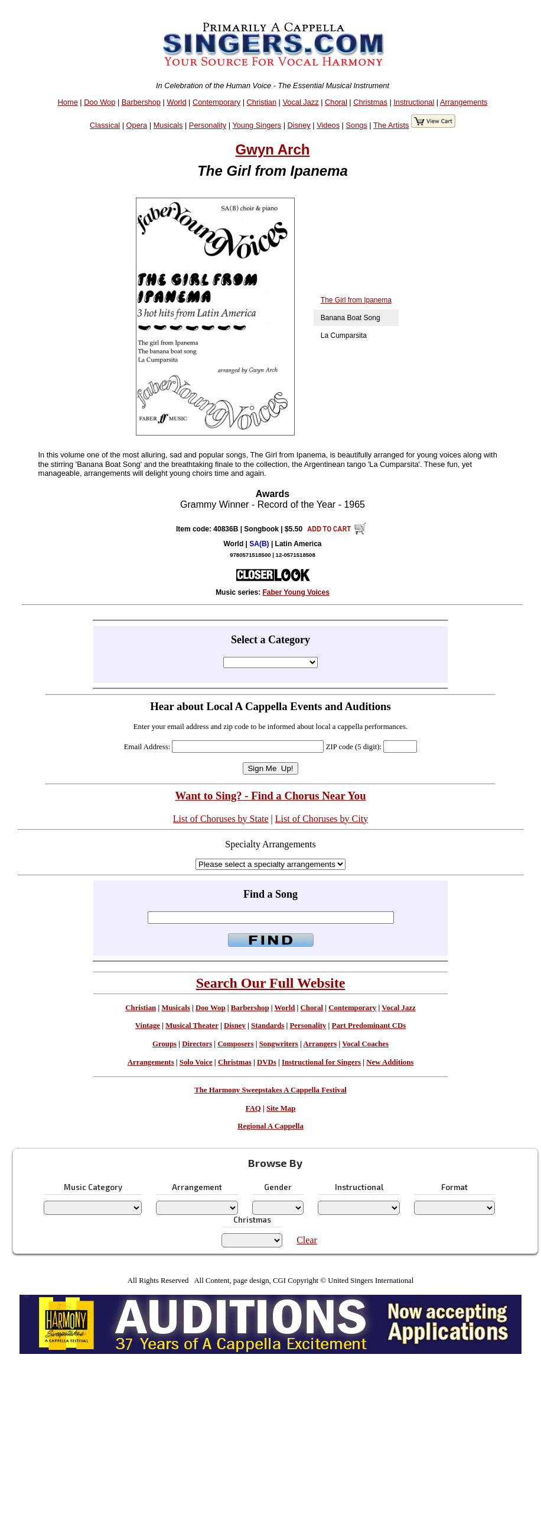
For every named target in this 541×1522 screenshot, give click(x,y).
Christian (262, 102)
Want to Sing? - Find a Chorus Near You (270, 795)
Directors (197, 1044)
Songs (356, 125)
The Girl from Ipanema (356, 300)
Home (68, 102)
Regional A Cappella (270, 1126)
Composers (235, 1044)
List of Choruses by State (221, 819)
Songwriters (278, 1044)
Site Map (280, 1108)
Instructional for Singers (321, 1062)
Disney (299, 125)
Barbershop (141, 102)
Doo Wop (99, 102)
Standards (267, 1025)
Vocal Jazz (300, 102)
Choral (336, 102)
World (176, 102)
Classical (105, 125)
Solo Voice (196, 1062)
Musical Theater (191, 1025)
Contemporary (216, 102)
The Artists (391, 125)
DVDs (266, 1062)
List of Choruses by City (321, 819)
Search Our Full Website (271, 983)
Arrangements (463, 102)
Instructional (413, 102)
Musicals (168, 125)
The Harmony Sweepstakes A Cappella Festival (270, 1090)
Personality (207, 125)
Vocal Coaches (365, 1044)
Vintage (147, 1025)
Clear (306, 1240)
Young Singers (256, 125)
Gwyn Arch (273, 149)
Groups (164, 1044)
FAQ (253, 1108)
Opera (137, 125)
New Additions (389, 1062)
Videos (328, 125)
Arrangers (320, 1044)
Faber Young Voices (296, 592)
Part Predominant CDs (369, 1025)
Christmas (370, 102)
